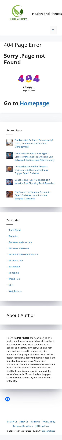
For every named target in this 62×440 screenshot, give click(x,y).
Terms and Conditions (23, 426)
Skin (11, 284)
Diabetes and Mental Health (23, 254)
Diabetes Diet (16, 260)
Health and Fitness (47, 13)
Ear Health (14, 266)
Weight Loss (15, 290)
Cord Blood (15, 229)
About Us (24, 421)
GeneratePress (48, 430)
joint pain (14, 272)
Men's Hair (14, 278)
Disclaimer (35, 421)
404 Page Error (42, 426)
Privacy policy (49, 421)
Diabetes (13, 236)
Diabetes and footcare (20, 242)
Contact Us (12, 421)
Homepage (33, 103)
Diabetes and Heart (19, 248)
